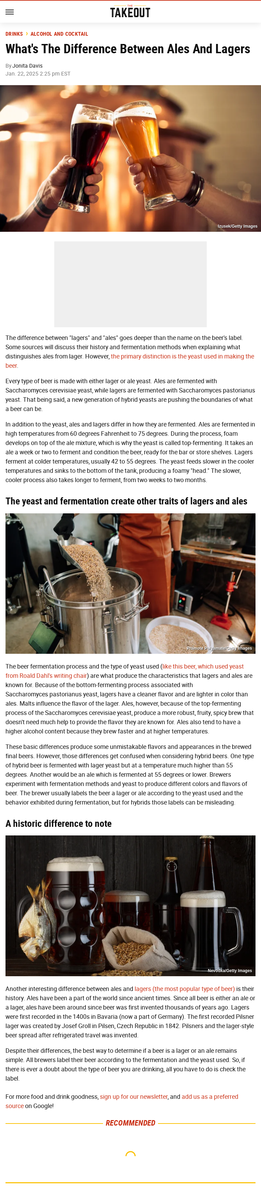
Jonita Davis (27, 65)
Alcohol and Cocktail (59, 34)
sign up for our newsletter (134, 1097)
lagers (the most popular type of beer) (185, 989)
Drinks (14, 34)
